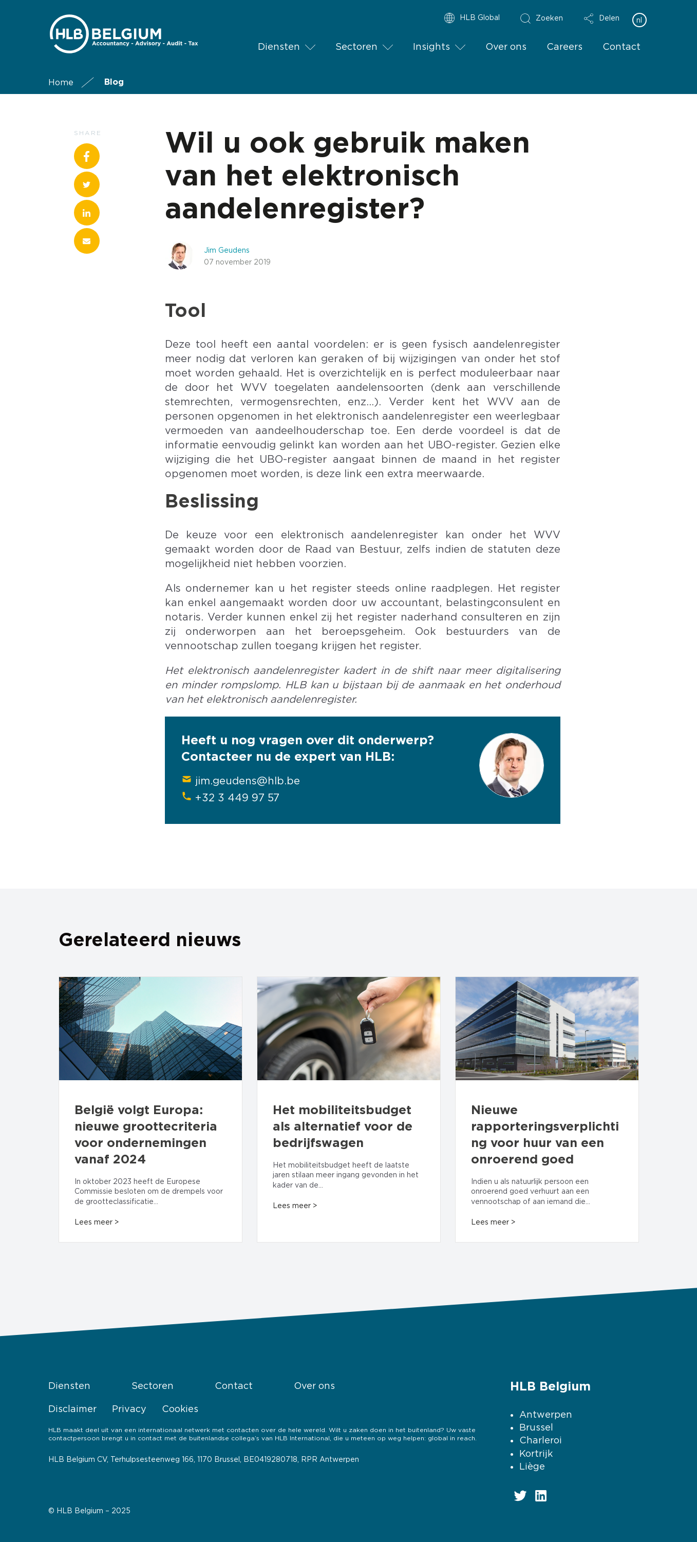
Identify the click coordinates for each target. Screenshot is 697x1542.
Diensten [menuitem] (69, 1385)
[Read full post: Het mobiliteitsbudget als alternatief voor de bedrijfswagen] (348, 1029)
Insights (431, 46)
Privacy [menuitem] (129, 1409)
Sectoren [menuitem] (152, 1385)
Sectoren (356, 46)
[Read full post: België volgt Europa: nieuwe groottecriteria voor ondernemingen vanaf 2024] (150, 1029)
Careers (564, 46)
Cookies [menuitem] (180, 1409)
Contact (621, 46)
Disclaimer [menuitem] (72, 1409)
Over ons (505, 46)
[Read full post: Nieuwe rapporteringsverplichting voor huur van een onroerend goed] (547, 1029)
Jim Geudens (227, 250)
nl (639, 20)
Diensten (279, 46)
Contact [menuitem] (234, 1385)
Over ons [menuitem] (314, 1385)
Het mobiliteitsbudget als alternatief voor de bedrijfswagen (342, 1127)
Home (60, 82)
